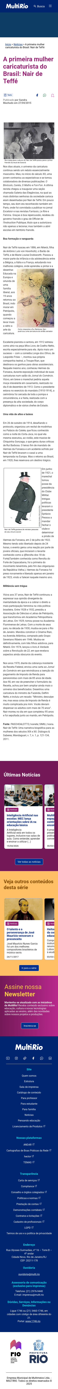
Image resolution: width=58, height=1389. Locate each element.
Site (29, 1069)
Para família (29, 1109)
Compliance (29, 1186)
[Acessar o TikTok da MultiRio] (25, 1058)
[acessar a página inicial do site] (17, 6)
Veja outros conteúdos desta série (28, 884)
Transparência (29, 1173)
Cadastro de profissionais (29, 1221)
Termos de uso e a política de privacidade (29, 1233)
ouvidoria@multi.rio (29, 1274)
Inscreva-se (30, 1025)
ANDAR (29, 1144)
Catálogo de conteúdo (29, 1092)
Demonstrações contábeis (29, 1209)
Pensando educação (29, 1120)
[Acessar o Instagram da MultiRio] (16, 1058)
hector (29, 1156)
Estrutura (29, 1081)
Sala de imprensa (29, 1086)
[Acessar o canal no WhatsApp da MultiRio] (42, 1058)
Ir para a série (29, 968)
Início (8, 44)
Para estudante (29, 1103)
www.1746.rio (32, 1321)
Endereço (29, 1244)
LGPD (29, 1227)
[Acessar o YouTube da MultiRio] (8, 1058)
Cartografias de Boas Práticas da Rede (29, 1150)
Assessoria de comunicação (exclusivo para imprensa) (29, 1284)
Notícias (18, 44)
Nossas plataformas (29, 1137)
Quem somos (29, 1075)
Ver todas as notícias (29, 861)
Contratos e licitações (29, 1215)
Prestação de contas (29, 1204)
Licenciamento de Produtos (29, 1126)
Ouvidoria (29, 1267)
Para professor (29, 1098)
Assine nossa (23, 990)
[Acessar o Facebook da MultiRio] (33, 1058)
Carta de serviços (29, 1180)
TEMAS (29, 1162)
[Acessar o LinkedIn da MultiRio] (50, 1058)
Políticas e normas (29, 1198)
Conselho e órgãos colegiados (29, 1192)
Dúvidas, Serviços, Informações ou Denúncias (29, 1303)
